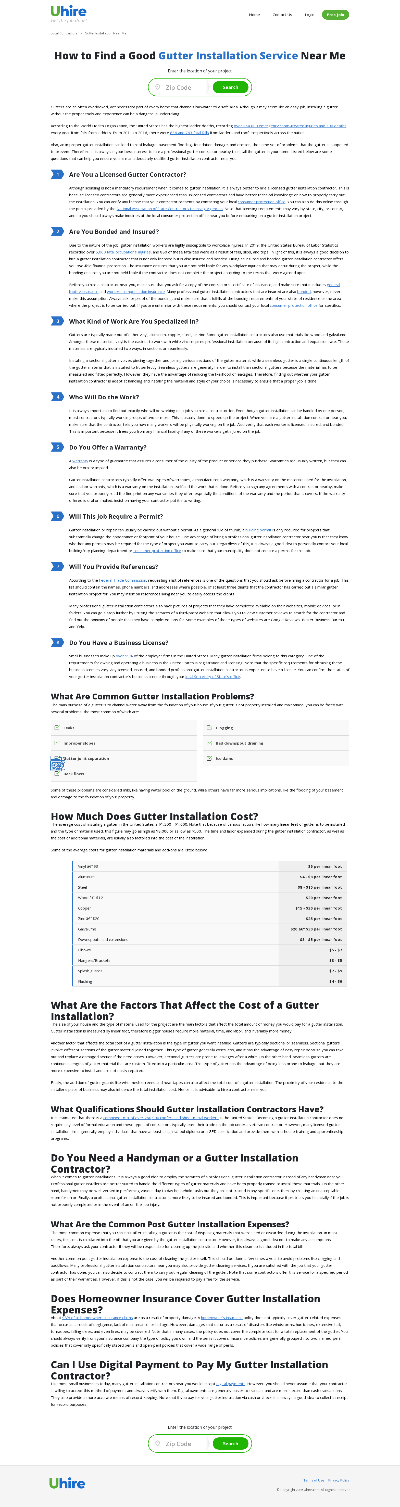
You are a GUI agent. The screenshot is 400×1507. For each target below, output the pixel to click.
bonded (304, 291)
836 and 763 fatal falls (189, 132)
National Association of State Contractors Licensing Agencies (170, 208)
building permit (258, 529)
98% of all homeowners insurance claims (97, 1317)
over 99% (124, 655)
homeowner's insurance (222, 1317)
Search (230, 87)
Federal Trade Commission (122, 580)
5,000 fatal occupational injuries (123, 251)
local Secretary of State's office (212, 676)
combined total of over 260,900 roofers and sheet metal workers (161, 1117)
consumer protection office (261, 201)
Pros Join (335, 14)
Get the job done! (68, 20)
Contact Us (282, 14)
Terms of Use (314, 1480)
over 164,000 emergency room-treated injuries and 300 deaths (290, 125)
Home (254, 14)
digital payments (230, 1383)
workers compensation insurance (136, 291)
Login (309, 14)
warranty (80, 460)
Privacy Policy (338, 1480)
